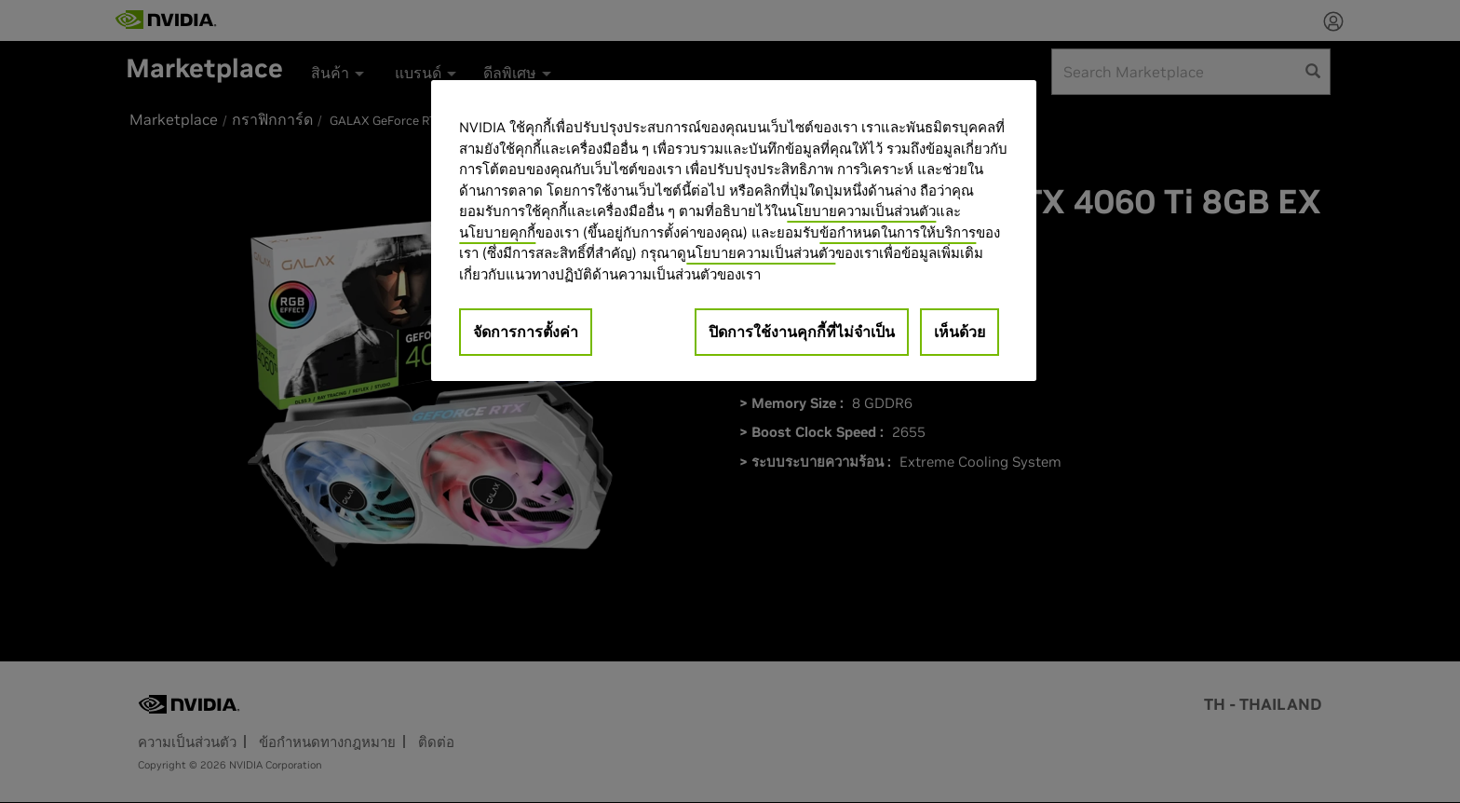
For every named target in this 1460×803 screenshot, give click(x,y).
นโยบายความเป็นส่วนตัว (861, 211)
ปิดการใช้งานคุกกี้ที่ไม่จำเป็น (802, 331)
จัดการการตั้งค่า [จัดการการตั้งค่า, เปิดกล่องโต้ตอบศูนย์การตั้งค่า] (525, 331)
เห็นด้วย (959, 331)
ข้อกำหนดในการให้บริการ (897, 232)
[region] (733, 230)
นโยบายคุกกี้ (497, 232)
